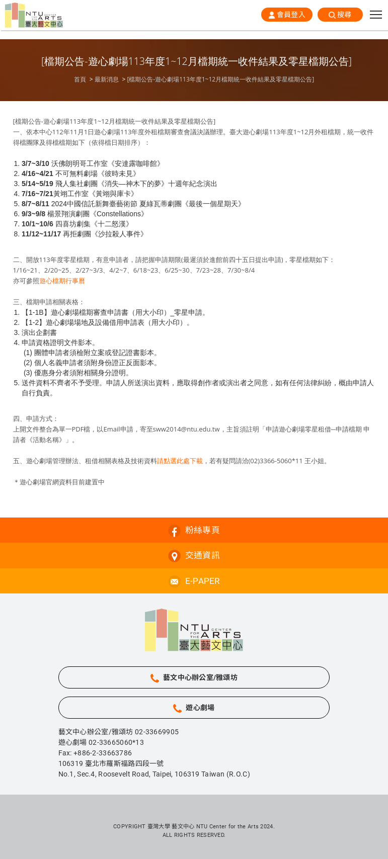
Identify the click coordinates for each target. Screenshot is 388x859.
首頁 (80, 79)
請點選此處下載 (180, 460)
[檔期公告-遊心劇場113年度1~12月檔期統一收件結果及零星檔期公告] (220, 79)
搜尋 (344, 15)
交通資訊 (202, 555)
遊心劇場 (200, 708)
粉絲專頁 (202, 530)
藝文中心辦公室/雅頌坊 (200, 677)
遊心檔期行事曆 (62, 280)
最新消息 (107, 79)
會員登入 (291, 15)
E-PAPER (202, 581)
